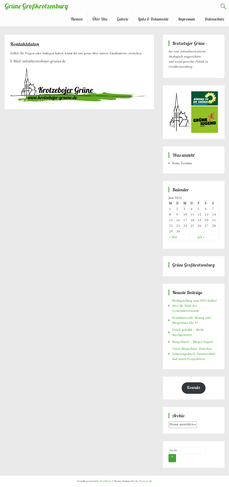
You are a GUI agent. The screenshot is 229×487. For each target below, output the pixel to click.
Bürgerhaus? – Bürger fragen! (192, 342)
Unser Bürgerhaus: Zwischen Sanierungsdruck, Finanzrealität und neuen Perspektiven (193, 354)
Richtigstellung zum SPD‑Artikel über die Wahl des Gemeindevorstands (194, 306)
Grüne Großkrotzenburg (36, 6)
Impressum (186, 19)
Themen (77, 19)
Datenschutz (214, 19)
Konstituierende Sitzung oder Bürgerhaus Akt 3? (191, 320)
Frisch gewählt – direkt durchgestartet (188, 332)
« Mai (173, 237)
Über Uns (99, 19)
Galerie (122, 19)
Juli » (201, 237)
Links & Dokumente (153, 19)
